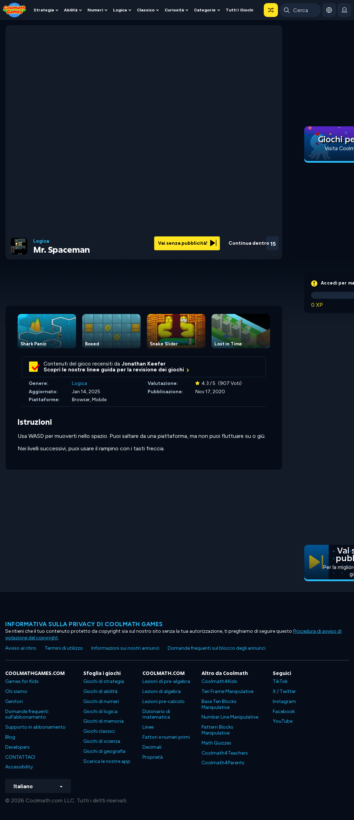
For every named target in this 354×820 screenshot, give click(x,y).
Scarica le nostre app (106, 761)
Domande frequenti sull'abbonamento (26, 714)
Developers (17, 747)
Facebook (284, 711)
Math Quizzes (216, 743)
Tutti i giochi (239, 9)
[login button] (344, 10)
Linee (147, 727)
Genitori (14, 701)
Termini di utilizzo (64, 648)
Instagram (284, 701)
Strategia (44, 9)
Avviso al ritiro (20, 648)
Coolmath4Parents (223, 763)
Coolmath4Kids (219, 681)
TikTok (280, 681)
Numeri (95, 9)
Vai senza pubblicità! (187, 243)
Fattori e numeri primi (166, 737)
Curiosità (174, 9)
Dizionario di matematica (156, 714)
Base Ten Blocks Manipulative (219, 704)
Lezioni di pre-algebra (166, 681)
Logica (120, 9)
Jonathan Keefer (144, 364)
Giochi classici (99, 731)
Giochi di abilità (100, 691)
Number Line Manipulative (230, 717)
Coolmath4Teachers (225, 753)
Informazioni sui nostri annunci (125, 648)
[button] (271, 10)
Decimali (151, 747)
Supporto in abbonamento (35, 727)
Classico (146, 9)
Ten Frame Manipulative (227, 691)
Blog (10, 737)
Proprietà (152, 757)
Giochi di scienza (101, 741)
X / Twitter (284, 691)
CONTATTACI (20, 757)
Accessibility (19, 767)
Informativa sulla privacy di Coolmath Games (84, 624)
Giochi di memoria (103, 721)
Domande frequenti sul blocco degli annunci (217, 648)
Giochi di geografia (104, 751)
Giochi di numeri (101, 701)
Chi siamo (16, 691)
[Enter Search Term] (300, 10)
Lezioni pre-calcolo (163, 701)
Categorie (205, 9)
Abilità (70, 9)
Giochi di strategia (103, 681)
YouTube (282, 721)
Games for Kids (22, 681)
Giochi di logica (100, 711)
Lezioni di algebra (161, 691)
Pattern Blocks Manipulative (217, 730)
